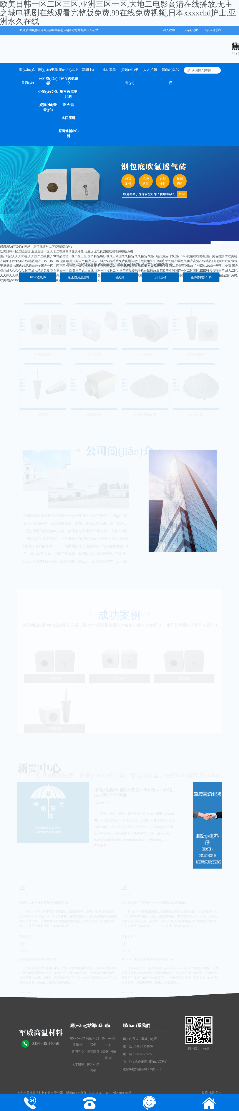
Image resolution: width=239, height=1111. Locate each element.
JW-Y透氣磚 (68, 79)
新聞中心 (89, 70)
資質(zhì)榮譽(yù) (47, 107)
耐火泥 (68, 105)
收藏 (205, 1092)
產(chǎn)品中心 (68, 72)
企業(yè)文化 (48, 92)
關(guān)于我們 (48, 72)
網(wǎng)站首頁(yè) (27, 72)
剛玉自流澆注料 (68, 94)
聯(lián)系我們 (171, 72)
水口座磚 (68, 118)
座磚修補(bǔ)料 (68, 133)
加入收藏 (169, 30)
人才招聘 (150, 70)
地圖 (212, 1092)
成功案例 (109, 70)
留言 (219, 1092)
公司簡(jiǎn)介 (48, 81)
